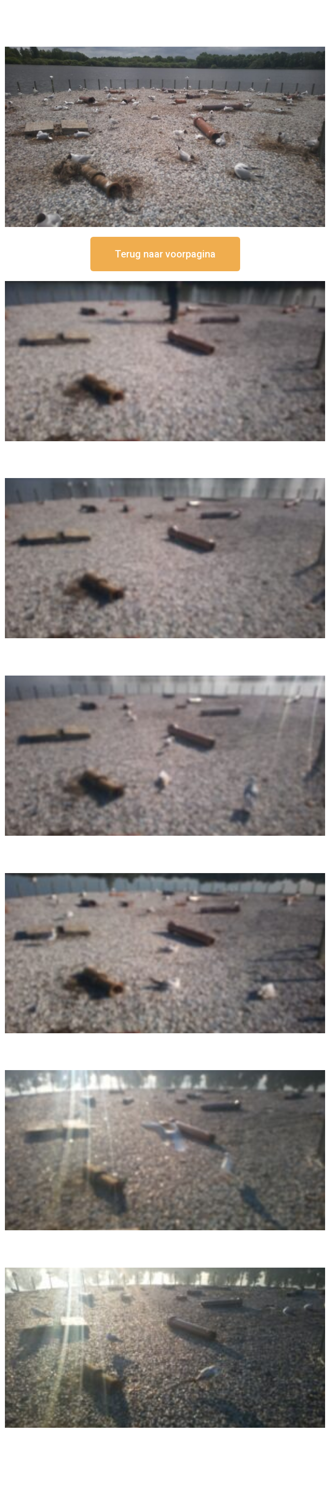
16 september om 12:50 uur (165, 449)
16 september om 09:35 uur (165, 1238)
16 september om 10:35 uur (165, 1041)
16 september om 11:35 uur (165, 844)
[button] (165, 254)
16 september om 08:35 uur (165, 1436)
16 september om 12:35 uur (165, 646)
